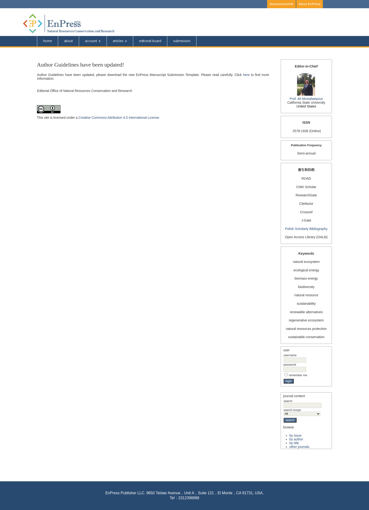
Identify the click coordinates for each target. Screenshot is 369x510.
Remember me (298, 375)
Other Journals (299, 447)
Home (47, 41)
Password (290, 364)
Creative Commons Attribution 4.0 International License (118, 117)
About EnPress (310, 4)
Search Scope (302, 411)
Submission (181, 41)
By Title (294, 443)
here (246, 75)
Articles (118, 41)
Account (91, 41)
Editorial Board (150, 41)
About (68, 41)
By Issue (295, 435)
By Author (296, 439)
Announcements (281, 4)
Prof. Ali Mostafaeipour (306, 99)
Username (290, 355)
